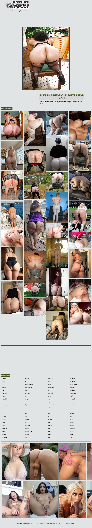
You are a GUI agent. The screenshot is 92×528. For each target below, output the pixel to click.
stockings (73, 411)
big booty (4, 405)
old (48, 416)
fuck (25, 416)
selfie (71, 396)
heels (49, 384)
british (3, 425)
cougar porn (28, 387)
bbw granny (5, 393)
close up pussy (28, 384)
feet (25, 413)
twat (71, 419)
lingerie (49, 402)
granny (26, 434)
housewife (50, 393)
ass (2, 384)
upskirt (72, 422)
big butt (3, 434)
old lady (49, 419)
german (26, 419)
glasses (26, 428)
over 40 (49, 428)
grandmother (28, 431)
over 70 (49, 437)
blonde (3, 416)
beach (3, 396)
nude (49, 413)
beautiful (4, 399)
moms (49, 411)
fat (25, 411)
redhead (72, 390)
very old (72, 428)
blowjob (3, 419)
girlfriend (27, 425)
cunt (25, 396)
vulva (71, 431)
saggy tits (73, 393)
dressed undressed (30, 402)
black (3, 413)
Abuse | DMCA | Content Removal (45, 523)
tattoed (72, 413)
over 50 (49, 431)
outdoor (49, 425)
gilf (25, 422)
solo (71, 408)
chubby (26, 378)
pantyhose (73, 381)
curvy (26, 399)
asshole (3, 387)
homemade (50, 387)
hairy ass (50, 378)
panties (72, 378)
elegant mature (28, 405)
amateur (4, 378)
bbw (2, 390)
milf (48, 408)
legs (48, 399)
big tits (3, 408)
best (2, 402)
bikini (3, 411)
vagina (72, 425)
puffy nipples (74, 384)
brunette (4, 428)
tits (71, 416)
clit (25, 381)
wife (71, 434)
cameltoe (4, 437)
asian (3, 381)
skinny (72, 402)
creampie (27, 393)
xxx (71, 437)
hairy (26, 437)
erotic (26, 408)
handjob (49, 381)
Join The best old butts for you (61, 97)
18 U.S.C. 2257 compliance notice (65, 523)
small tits (73, 405)
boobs (3, 422)
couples (26, 390)
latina (49, 396)
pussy (72, 387)
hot (48, 390)
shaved (72, 399)
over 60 (49, 434)
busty (3, 431)
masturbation (51, 405)
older (48, 422)
